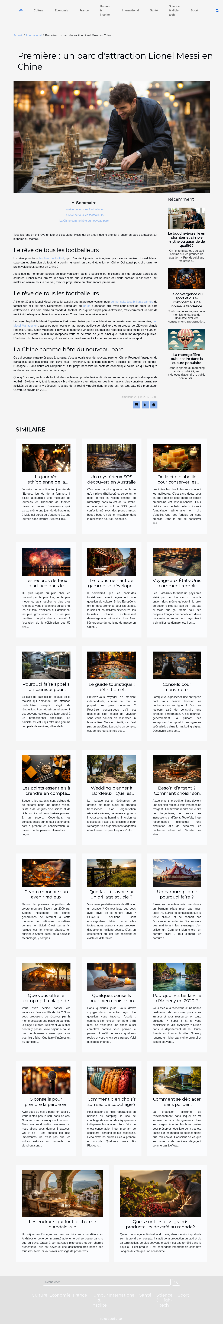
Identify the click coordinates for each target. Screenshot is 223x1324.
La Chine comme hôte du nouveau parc (84, 220)
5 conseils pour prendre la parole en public (46, 1104)
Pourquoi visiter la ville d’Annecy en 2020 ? (177, 998)
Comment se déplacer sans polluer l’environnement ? (177, 1104)
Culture (39, 10)
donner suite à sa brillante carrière (132, 301)
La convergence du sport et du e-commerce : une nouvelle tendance (187, 300)
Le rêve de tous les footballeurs (84, 209)
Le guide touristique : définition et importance (112, 689)
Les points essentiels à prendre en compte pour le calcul (46, 793)
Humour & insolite (105, 10)
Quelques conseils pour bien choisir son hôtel (111, 1001)
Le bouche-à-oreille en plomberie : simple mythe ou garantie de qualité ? (186, 239)
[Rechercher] (107, 1282)
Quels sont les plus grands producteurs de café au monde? (160, 1224)
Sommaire (86, 202)
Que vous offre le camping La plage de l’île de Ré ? (46, 1001)
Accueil (18, 35)
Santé (154, 10)
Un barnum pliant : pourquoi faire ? (177, 894)
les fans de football (51, 258)
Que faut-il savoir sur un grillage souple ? (111, 894)
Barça (86, 305)
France (84, 10)
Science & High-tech (174, 10)
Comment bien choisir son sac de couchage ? (112, 1101)
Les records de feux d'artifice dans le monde (46, 586)
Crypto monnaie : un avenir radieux (46, 894)
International (130, 10)
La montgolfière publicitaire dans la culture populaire (187, 359)
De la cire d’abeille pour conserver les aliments (176, 482)
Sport (194, 10)
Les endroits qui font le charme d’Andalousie (62, 1224)
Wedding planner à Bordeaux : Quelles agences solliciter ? (111, 793)
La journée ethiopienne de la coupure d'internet (46, 482)
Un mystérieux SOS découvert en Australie (111, 479)
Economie (61, 10)
